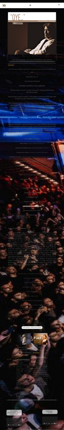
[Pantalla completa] (20, 426)
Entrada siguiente (51, 315)
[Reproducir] (8, 426)
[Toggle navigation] (30, 5)
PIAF (40, 347)
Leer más (20, 395)
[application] (14, 423)
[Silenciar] (19, 426)
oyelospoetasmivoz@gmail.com (32, 206)
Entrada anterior (13, 315)
